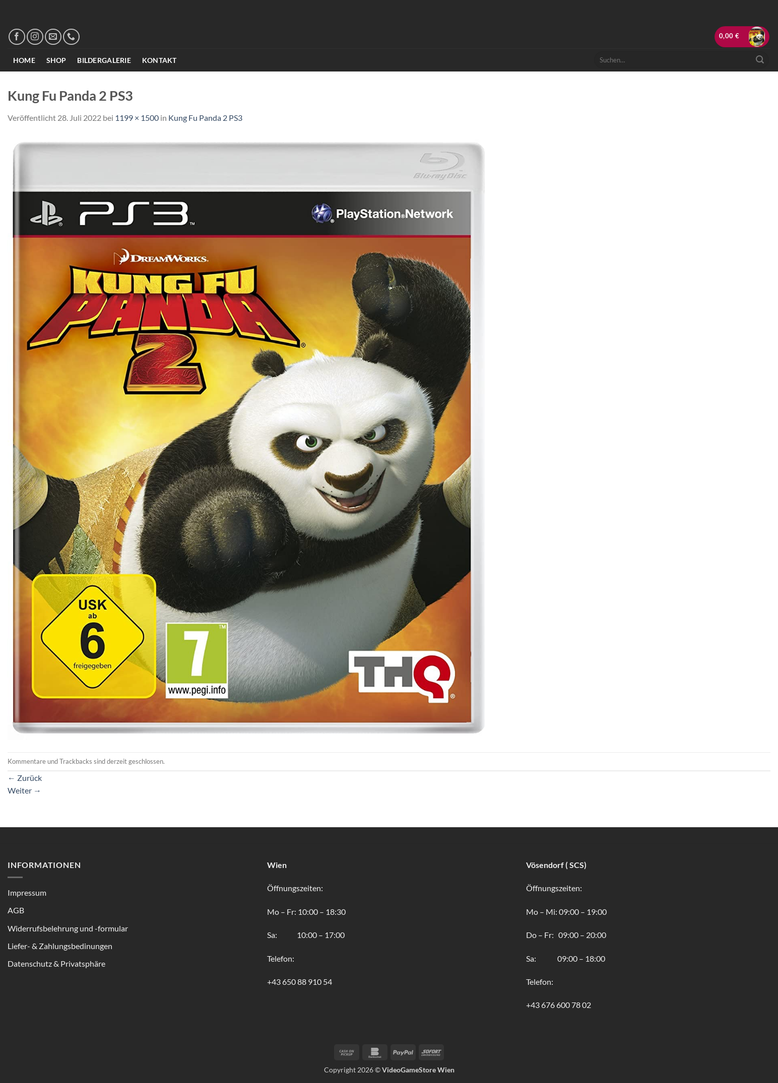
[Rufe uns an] (71, 37)
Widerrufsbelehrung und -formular (68, 928)
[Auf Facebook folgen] (17, 37)
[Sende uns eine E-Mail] (53, 37)
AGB (16, 910)
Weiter (24, 790)
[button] (742, 36)
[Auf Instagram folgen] (35, 37)
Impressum (27, 892)
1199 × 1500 (137, 117)
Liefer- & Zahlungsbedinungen (60, 946)
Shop (56, 60)
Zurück (25, 777)
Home (24, 60)
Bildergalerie (104, 60)
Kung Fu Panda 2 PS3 (205, 117)
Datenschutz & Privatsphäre (56, 963)
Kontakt (159, 60)
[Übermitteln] (759, 59)
